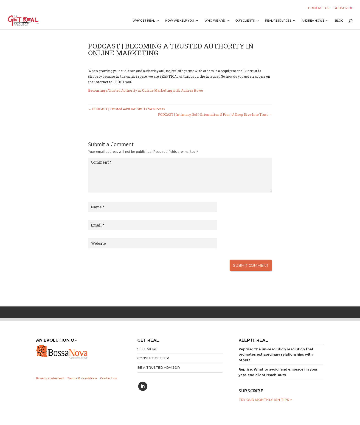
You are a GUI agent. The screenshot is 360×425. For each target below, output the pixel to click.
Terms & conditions (82, 378)
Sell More (147, 349)
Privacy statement (50, 378)
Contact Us (318, 8)
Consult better (153, 358)
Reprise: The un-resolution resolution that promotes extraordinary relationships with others (276, 354)
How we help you (179, 20)
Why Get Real (144, 20)
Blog (339, 20)
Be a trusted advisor (158, 368)
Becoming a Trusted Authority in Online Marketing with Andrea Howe (145, 90)
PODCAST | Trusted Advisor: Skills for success (126, 109)
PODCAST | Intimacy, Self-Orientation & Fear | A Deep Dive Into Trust (215, 114)
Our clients (245, 20)
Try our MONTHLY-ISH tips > (265, 400)
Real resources (278, 20)
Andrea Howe (313, 20)
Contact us (108, 378)
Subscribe (343, 8)
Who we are (215, 20)
